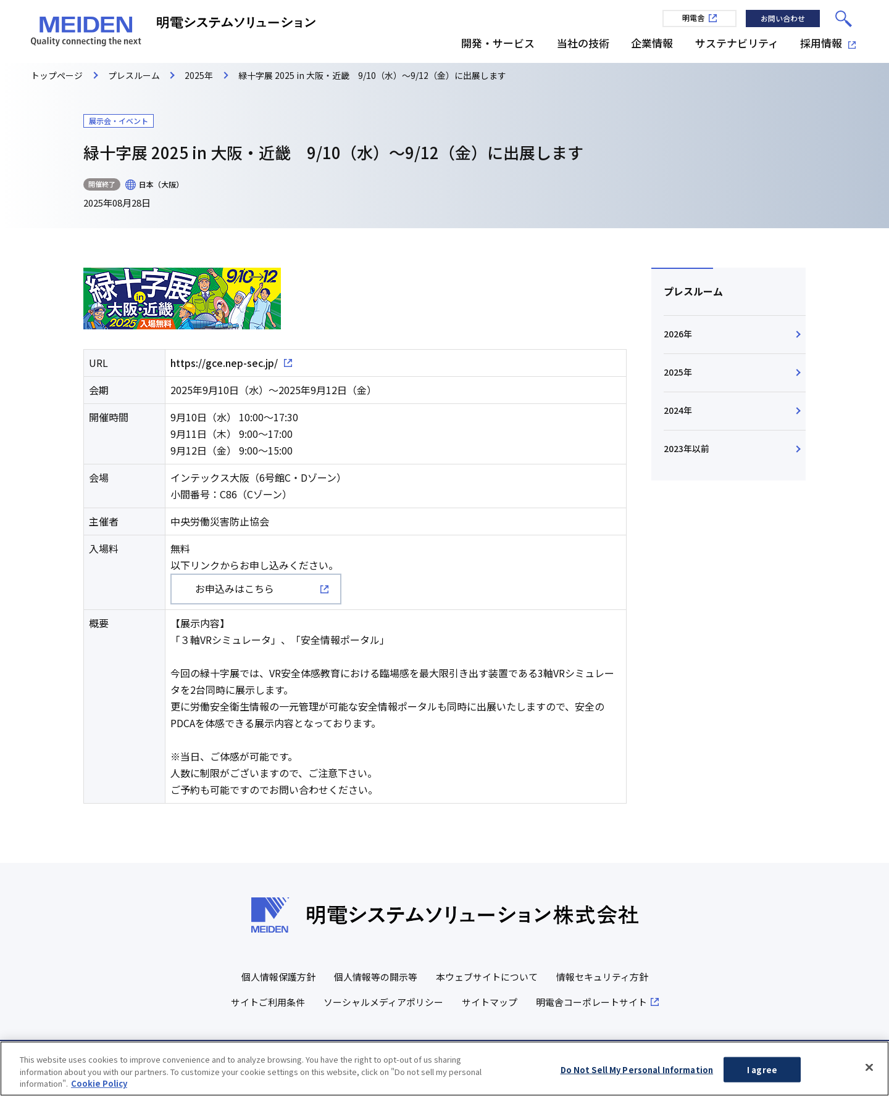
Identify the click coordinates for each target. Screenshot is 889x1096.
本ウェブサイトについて (487, 976)
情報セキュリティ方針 (602, 976)
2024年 (678, 411)
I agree (762, 1073)
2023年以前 (686, 450)
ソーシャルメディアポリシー (383, 1001)
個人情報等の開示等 (375, 976)
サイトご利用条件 (268, 1001)
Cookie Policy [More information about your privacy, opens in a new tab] (99, 1087)
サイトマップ (489, 1001)
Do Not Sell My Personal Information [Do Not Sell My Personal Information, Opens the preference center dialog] (637, 1073)
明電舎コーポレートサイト (591, 1001)
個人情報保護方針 (278, 976)
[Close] (869, 1070)
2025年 (678, 372)
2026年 (678, 334)
